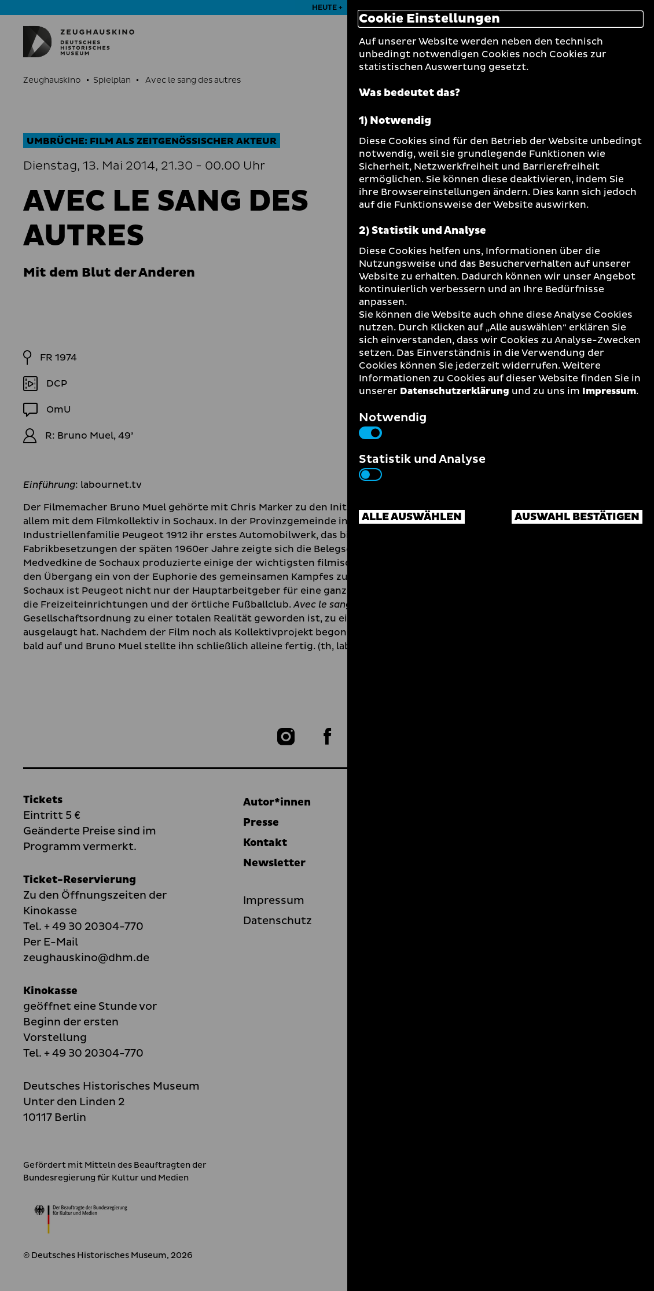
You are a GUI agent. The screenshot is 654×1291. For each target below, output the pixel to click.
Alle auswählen (412, 517)
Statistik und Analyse (422, 466)
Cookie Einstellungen (429, 19)
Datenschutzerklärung (454, 391)
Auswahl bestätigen (577, 517)
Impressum (609, 391)
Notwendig (393, 424)
